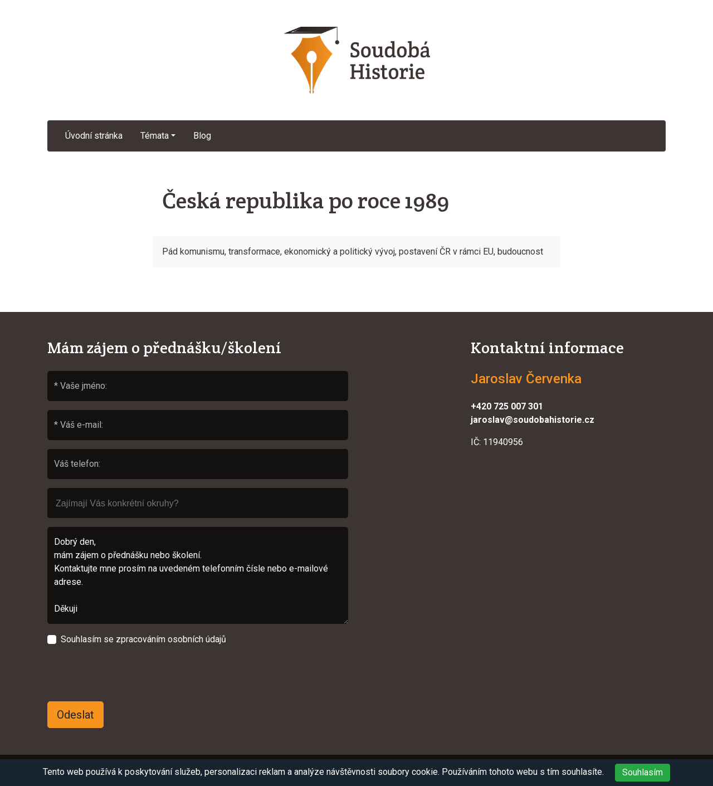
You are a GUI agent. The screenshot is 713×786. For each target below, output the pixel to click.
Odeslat (75, 714)
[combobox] (197, 503)
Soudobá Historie (356, 60)
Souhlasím (642, 772)
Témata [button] (154, 135)
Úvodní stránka (94, 135)
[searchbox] (198, 498)
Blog (202, 135)
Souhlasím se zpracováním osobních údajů (143, 639)
